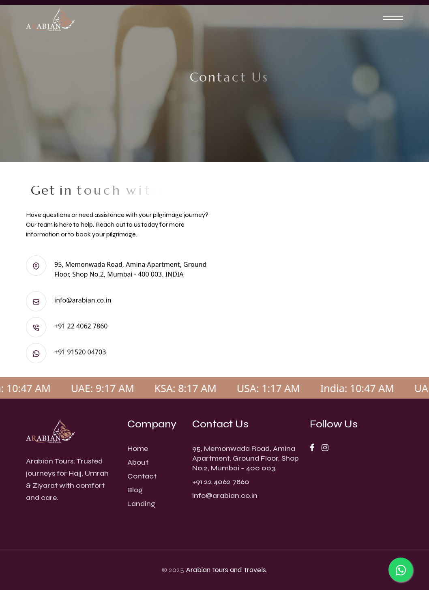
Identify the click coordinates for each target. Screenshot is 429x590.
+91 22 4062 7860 (66, 326)
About (137, 462)
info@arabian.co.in (69, 300)
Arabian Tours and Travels (226, 569)
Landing (141, 503)
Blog (135, 489)
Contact (142, 476)
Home (137, 448)
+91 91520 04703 (66, 352)
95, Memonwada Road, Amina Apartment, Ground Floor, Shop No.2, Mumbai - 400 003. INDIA (116, 269)
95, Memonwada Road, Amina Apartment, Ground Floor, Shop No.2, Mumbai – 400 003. (245, 458)
